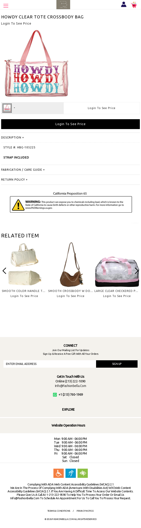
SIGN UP (117, 363)
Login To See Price (102, 108)
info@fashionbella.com (70, 386)
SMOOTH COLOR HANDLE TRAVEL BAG (30, 290)
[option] (24, 273)
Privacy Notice (85, 511)
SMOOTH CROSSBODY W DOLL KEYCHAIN (78, 290)
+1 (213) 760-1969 (68, 394)
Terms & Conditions (58, 511)
